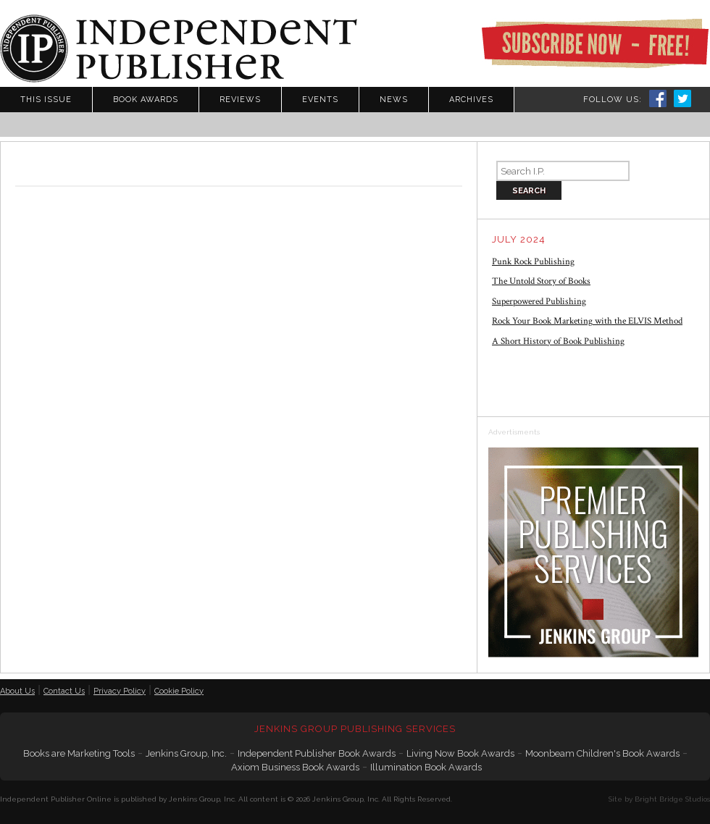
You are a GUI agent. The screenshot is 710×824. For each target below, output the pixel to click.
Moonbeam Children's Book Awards (602, 753)
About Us (17, 691)
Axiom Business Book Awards (295, 767)
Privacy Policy (119, 691)
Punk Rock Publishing (533, 262)
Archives (471, 99)
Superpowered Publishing (539, 301)
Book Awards (145, 99)
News (394, 99)
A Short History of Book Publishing (558, 341)
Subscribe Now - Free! (595, 43)
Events (320, 99)
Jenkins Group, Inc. (186, 753)
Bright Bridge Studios (672, 799)
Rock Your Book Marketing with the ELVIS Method (587, 321)
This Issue (46, 99)
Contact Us (64, 691)
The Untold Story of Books (541, 281)
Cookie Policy (179, 691)
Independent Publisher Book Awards (317, 753)
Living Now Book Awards (460, 753)
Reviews (240, 99)
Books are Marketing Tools (79, 753)
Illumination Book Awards (426, 767)
